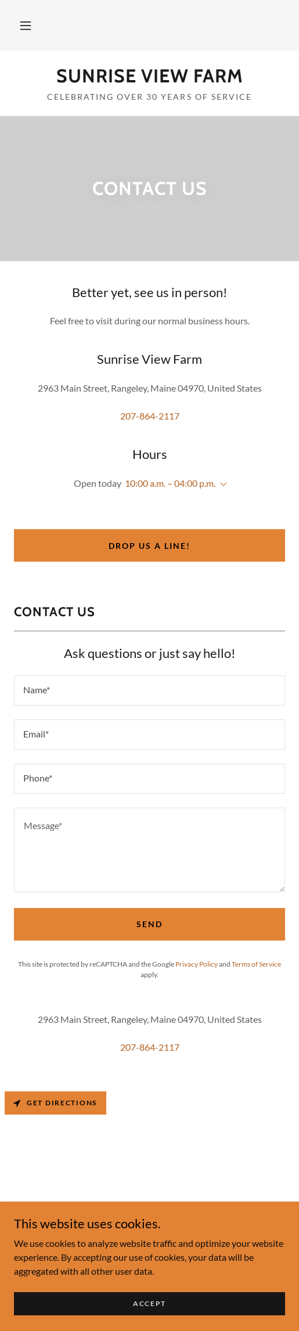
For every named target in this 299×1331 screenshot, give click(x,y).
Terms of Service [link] (256, 964)
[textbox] (149, 690)
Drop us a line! (149, 546)
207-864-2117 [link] (149, 415)
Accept (149, 1303)
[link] (149, 76)
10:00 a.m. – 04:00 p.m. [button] (170, 483)
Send (149, 924)
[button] (25, 25)
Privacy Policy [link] (196, 964)
